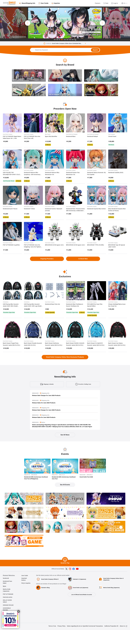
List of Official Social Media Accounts (81, 594)
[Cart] (105, 3)
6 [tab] (64, 39)
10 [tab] (70, 39)
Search (95, 50)
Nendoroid (6, 578)
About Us (122, 626)
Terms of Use (52, 626)
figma (4, 586)
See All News (64, 435)
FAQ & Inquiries (25, 583)
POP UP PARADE (8, 594)
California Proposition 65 (111, 626)
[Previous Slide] (27, 23)
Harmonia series (7, 597)
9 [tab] (69, 39)
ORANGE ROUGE (8, 605)
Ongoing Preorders (47, 259)
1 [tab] (54, 39)
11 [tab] (72, 39)
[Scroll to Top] (65, 560)
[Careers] (96, 3)
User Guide (24, 575)
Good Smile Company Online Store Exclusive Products (65, 357)
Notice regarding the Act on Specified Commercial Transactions (85, 626)
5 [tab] (61, 39)
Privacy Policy (62, 626)
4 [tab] (59, 39)
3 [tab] (57, 39)
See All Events (65, 484)
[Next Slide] (102, 23)
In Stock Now (83, 259)
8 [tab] (67, 39)
